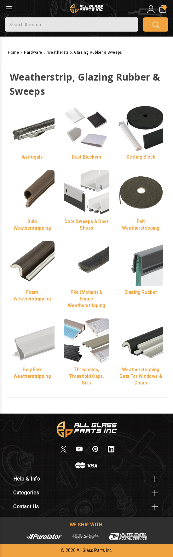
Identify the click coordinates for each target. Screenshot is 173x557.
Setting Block (140, 157)
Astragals (32, 157)
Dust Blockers (86, 157)
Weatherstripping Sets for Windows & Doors (140, 376)
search (156, 24)
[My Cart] (162, 9)
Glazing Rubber (140, 292)
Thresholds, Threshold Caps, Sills (86, 376)
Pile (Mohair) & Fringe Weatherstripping (86, 299)
